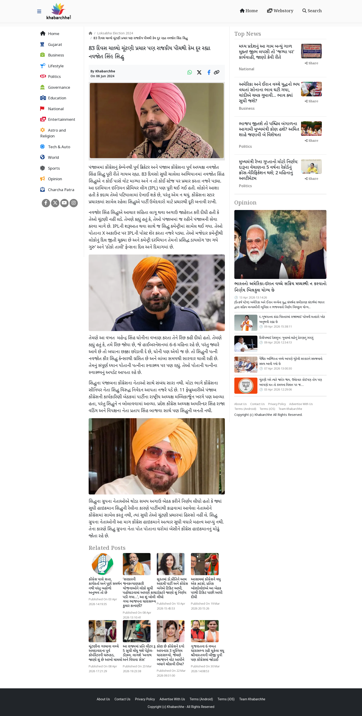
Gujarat (51, 44)
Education (53, 98)
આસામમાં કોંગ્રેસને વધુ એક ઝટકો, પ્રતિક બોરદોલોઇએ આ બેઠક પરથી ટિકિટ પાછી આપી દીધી (206, 588)
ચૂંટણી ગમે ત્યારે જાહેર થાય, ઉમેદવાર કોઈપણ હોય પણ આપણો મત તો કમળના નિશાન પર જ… (290, 382)
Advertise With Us (301, 404)
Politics (50, 77)
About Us (240, 404)
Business (52, 55)
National (52, 109)
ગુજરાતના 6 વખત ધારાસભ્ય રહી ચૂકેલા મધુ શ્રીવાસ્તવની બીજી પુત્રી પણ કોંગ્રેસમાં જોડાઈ (207, 653)
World (49, 157)
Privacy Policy (277, 404)
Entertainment (57, 119)
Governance (55, 87)
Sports (50, 168)
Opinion (51, 179)
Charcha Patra (57, 190)
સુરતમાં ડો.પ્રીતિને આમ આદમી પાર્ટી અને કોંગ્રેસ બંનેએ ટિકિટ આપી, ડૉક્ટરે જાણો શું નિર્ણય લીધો (172, 588)
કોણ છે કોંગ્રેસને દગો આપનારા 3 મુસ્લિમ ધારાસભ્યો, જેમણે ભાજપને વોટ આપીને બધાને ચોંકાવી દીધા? (170, 655)
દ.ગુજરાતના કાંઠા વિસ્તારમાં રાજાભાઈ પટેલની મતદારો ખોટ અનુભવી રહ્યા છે (292, 319)
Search (312, 11)
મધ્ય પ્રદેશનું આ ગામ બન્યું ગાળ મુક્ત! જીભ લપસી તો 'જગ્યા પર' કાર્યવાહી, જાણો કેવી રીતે (266, 52)
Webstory (280, 11)
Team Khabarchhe (290, 409)
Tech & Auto (55, 147)
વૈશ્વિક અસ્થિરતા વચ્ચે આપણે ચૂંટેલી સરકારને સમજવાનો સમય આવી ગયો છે (290, 361)
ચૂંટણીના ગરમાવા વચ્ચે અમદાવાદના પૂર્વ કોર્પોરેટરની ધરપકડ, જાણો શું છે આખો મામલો (105, 653)
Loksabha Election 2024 (115, 33)
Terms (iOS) (267, 409)
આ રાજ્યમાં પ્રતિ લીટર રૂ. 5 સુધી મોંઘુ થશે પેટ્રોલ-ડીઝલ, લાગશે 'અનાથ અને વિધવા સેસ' (139, 653)
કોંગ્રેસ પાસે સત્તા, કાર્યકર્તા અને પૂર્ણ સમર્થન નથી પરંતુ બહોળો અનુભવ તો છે (105, 586)
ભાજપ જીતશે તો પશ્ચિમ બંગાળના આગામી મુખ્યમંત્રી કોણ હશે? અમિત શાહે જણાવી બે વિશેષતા (269, 129)
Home (249, 11)
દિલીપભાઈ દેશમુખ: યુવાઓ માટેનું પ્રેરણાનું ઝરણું (286, 338)
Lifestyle (52, 66)
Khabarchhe (105, 71)
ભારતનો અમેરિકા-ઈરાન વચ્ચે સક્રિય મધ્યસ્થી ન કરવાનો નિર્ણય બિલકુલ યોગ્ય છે (280, 287)
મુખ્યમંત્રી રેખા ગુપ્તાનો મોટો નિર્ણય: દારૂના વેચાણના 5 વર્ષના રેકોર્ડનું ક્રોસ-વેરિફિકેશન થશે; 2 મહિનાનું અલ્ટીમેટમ (268, 170)
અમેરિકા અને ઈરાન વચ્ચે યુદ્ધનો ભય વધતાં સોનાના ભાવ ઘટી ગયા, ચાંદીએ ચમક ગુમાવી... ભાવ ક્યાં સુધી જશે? (269, 93)
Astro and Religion (53, 133)
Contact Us (257, 404)
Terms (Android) (245, 409)
